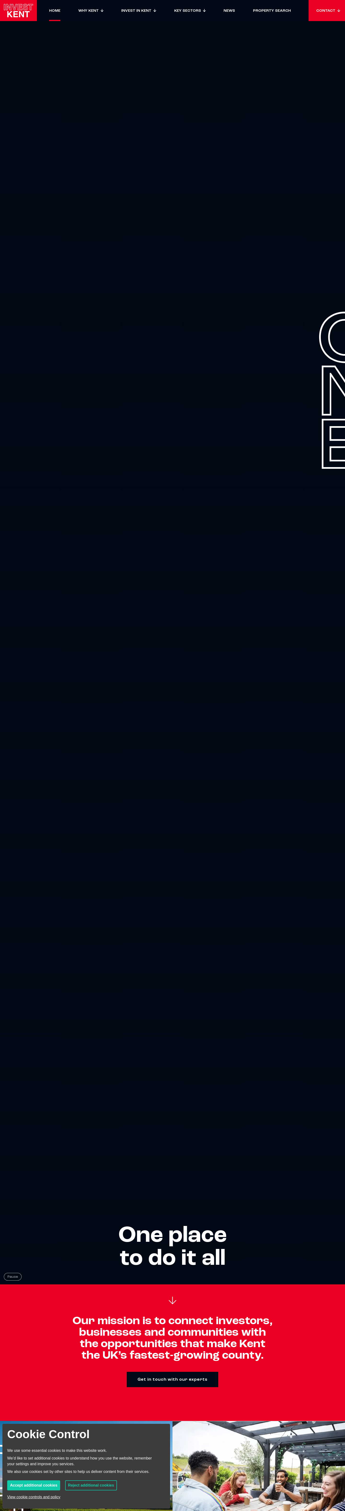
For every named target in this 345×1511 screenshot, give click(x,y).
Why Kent (88, 10)
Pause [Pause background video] (12, 1276)
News (229, 10)
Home (54, 10)
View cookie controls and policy (33, 1497)
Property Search (272, 10)
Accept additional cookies (33, 1485)
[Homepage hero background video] (172, 642)
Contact (325, 10)
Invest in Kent (136, 10)
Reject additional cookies (91, 1485)
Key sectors (187, 10)
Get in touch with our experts (172, 1379)
